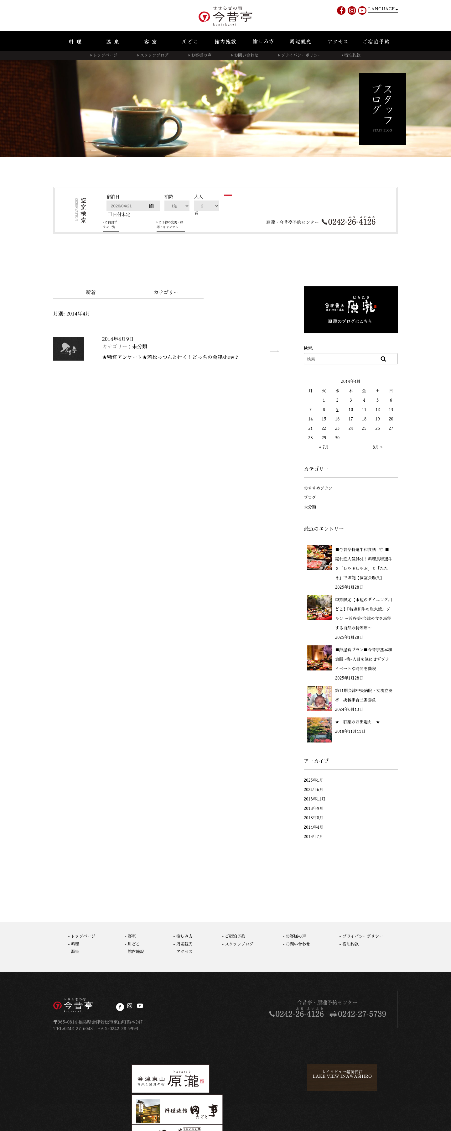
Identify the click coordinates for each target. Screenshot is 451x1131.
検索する (245, 242)
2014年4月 (313, 827)
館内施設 (136, 951)
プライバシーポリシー (301, 55)
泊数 (168, 235)
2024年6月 (313, 789)
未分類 (139, 346)
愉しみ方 (184, 936)
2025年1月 (313, 780)
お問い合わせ (246, 55)
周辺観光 (184, 943)
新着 (91, 291)
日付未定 (119, 253)
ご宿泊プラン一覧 (127, 261)
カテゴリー (166, 291)
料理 (75, 943)
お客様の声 (201, 55)
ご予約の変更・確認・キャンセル (192, 261)
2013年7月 (313, 836)
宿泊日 (113, 235)
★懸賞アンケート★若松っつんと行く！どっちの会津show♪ (170, 356)
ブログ (310, 497)
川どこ (134, 943)
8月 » (378, 447)
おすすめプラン (318, 488)
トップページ (105, 55)
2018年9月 (313, 808)
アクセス (184, 951)
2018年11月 (314, 798)
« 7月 (324, 447)
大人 (198, 235)
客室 (132, 936)
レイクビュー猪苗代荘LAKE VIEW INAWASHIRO (251, 1075)
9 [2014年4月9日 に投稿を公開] (337, 409)
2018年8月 (313, 817)
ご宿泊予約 (235, 936)
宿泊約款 (352, 55)
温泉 (75, 951)
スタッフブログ (154, 55)
